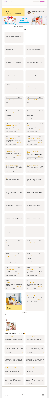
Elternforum (13, 3)
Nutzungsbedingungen (21, 394)
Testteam (43, 3)
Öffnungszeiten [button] (24, 29)
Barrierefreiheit (6, 395)
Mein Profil (43, 1)
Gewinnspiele (22, 3)
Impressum (5, 394)
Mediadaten (16, 394)
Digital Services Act (31, 394)
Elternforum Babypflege (35, 27)
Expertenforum (8, 3)
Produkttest (40, 3)
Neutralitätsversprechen (11, 394)
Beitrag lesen (21, 344)
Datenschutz (26, 394)
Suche (39, 1)
